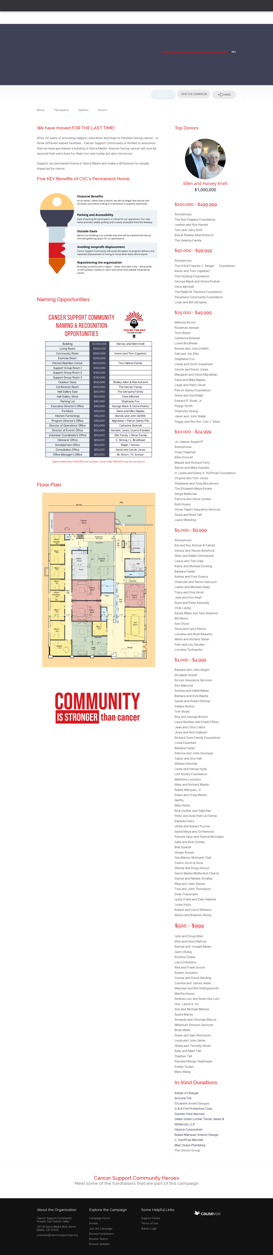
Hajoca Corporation (188, 1128)
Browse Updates (99, 1243)
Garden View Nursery (190, 1113)
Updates (83, 109)
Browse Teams (98, 1237)
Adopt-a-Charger (187, 1092)
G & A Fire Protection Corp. (194, 1107)
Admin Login (149, 1227)
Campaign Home (99, 1217)
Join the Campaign (100, 1227)
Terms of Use (149, 1222)
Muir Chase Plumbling (190, 1144)
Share (224, 94)
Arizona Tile (183, 1097)
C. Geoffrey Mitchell (189, 1139)
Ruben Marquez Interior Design (196, 1133)
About (41, 109)
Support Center (150, 1217)
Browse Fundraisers (101, 1232)
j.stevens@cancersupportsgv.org (57, 1234)
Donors (102, 109)
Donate (93, 1222)
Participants (61, 109)
